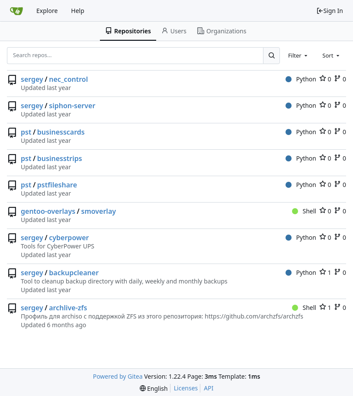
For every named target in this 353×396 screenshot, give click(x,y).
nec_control (68, 79)
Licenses (186, 388)
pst (26, 132)
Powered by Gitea (118, 376)
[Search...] (271, 55)
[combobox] (298, 55)
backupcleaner (74, 272)
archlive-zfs (68, 307)
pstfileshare (57, 184)
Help (77, 10)
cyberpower (69, 237)
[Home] (16, 11)
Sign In (329, 10)
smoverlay (98, 211)
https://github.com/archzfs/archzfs (254, 316)
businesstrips (59, 158)
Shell (304, 211)
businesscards (61, 132)
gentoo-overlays (48, 211)
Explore (47, 10)
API (208, 388)
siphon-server (72, 105)
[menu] (154, 388)
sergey (32, 79)
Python (301, 79)
